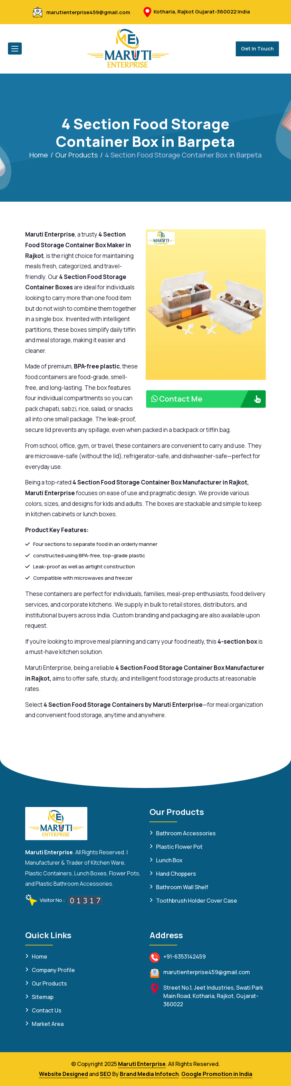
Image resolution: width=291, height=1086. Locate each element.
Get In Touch (257, 48)
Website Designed (63, 1074)
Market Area (48, 1024)
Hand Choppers (176, 873)
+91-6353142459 (184, 956)
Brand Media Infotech (149, 1074)
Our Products (76, 155)
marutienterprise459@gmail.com (88, 12)
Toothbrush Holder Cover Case (196, 900)
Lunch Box (169, 860)
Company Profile (53, 970)
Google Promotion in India (216, 1074)
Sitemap (43, 997)
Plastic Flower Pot (179, 846)
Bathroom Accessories (186, 833)
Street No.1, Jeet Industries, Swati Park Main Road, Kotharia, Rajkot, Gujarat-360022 (213, 996)
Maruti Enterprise (142, 1064)
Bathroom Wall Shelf (182, 887)
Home (38, 155)
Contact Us (46, 1010)
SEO (105, 1074)
